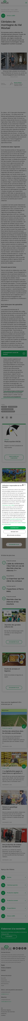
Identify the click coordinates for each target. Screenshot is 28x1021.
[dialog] (14, 510)
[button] (14, 535)
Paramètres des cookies (15, 522)
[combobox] (23, 485)
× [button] (24, 485)
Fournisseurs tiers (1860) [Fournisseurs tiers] (8, 505)
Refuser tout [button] (14, 531)
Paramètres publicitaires (16, 519)
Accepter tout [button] (14, 527)
